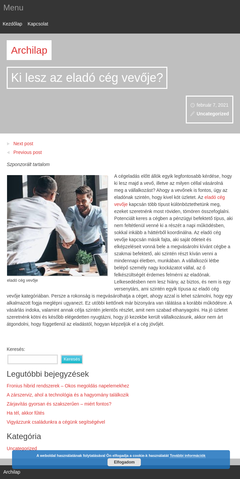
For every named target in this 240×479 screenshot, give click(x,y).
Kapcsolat (37, 23)
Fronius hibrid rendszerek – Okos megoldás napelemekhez (68, 385)
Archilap (29, 50)
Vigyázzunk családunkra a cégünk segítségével (56, 422)
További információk (188, 456)
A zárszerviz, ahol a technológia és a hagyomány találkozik (68, 394)
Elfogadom (124, 462)
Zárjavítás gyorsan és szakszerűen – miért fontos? (59, 404)
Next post (23, 143)
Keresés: (16, 349)
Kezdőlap (12, 23)
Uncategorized (213, 113)
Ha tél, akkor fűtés (26, 413)
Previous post (27, 152)
